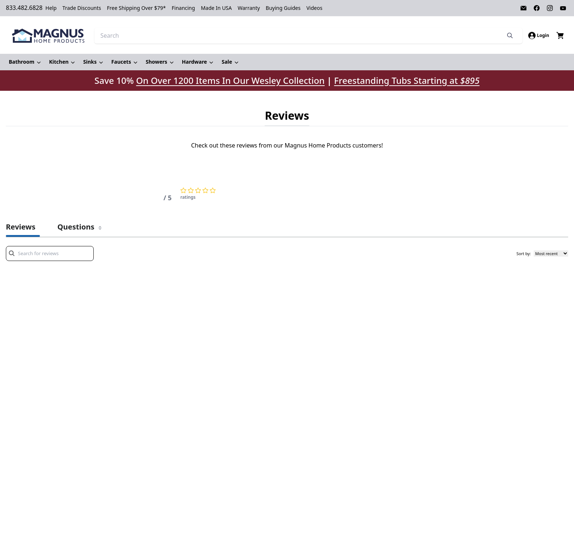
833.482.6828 (24, 8)
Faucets (121, 61)
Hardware (194, 61)
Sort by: (524, 253)
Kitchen (58, 61)
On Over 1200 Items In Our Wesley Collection (230, 80)
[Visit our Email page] (523, 8)
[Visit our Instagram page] (550, 8)
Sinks (90, 61)
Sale (226, 61)
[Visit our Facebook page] (537, 8)
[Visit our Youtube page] (563, 8)
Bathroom (21, 61)
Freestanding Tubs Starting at (407, 80)
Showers (156, 61)
